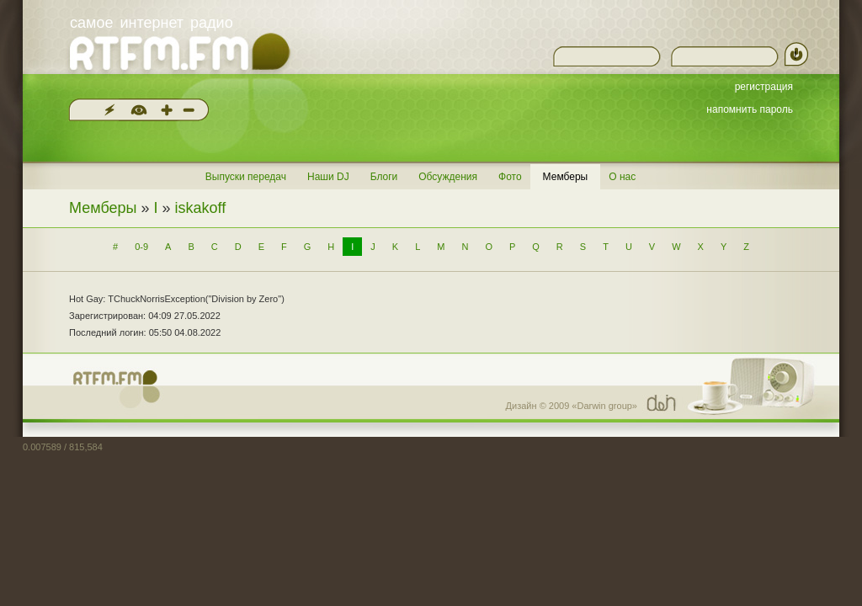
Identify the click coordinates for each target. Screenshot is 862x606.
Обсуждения (447, 177)
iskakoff (200, 207)
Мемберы (565, 177)
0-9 (141, 247)
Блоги (384, 177)
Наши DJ (328, 177)
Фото (510, 177)
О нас (622, 177)
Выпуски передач (245, 177)
